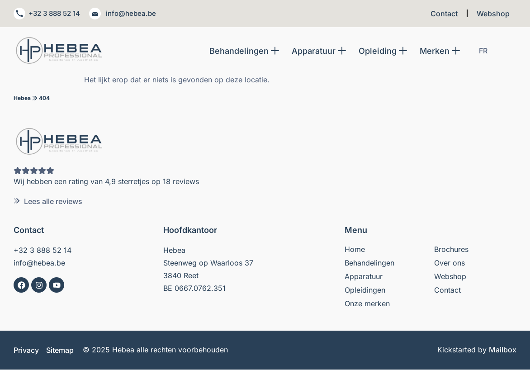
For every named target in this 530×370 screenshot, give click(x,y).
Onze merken (367, 303)
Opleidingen (365, 290)
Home (355, 249)
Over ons (449, 263)
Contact (444, 13)
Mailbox (502, 350)
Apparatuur (364, 276)
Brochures (451, 249)
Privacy (26, 350)
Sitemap (60, 350)
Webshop (493, 13)
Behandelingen (369, 263)
